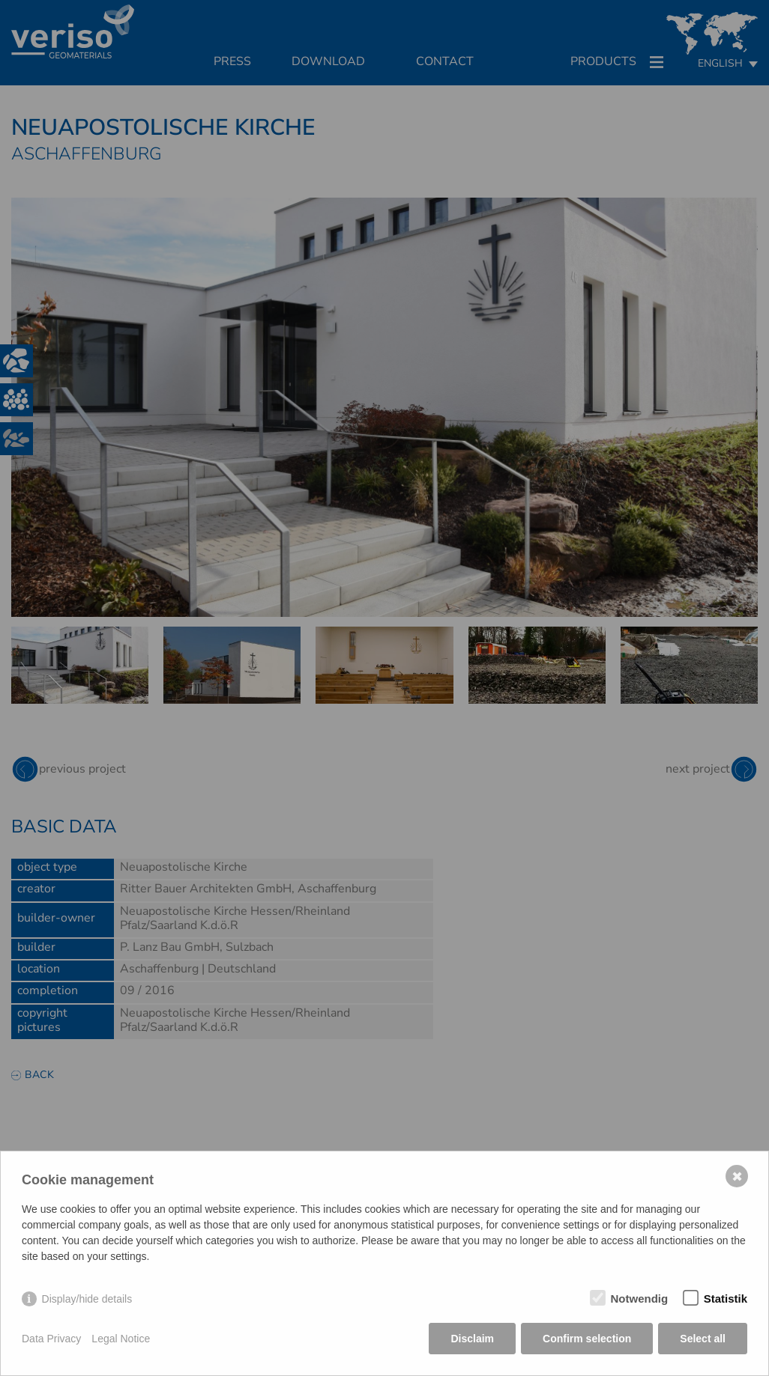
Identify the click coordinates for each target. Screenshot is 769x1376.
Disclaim (472, 1339)
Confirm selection (587, 1339)
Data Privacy (51, 1339)
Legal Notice (120, 1339)
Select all (703, 1339)
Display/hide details (87, 1299)
